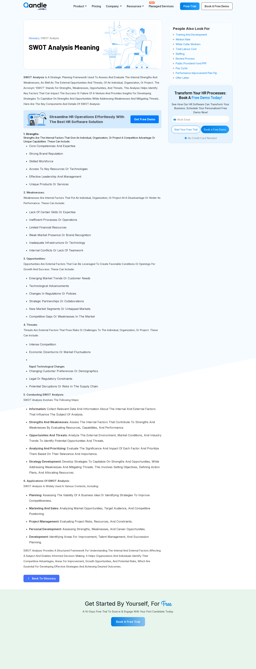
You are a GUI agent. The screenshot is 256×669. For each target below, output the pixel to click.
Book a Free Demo (215, 129)
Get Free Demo (144, 119)
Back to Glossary (41, 578)
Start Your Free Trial (186, 129)
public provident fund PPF (191, 63)
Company (112, 6)
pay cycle (182, 68)
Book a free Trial (128, 621)
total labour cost (186, 48)
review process (185, 58)
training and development (191, 34)
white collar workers (188, 44)
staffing (180, 53)
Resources (134, 6)
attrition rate (183, 39)
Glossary (34, 38)
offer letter (182, 77)
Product (78, 6)
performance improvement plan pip (196, 72)
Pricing (96, 6)
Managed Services (161, 4)
